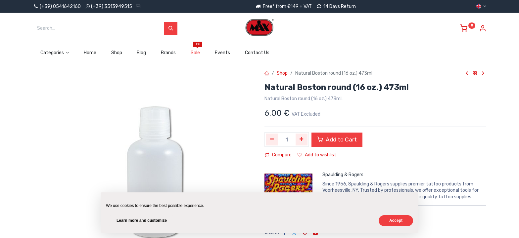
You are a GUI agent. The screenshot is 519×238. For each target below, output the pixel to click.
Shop (282, 73)
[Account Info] (482, 29)
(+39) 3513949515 (111, 6)
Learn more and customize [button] (142, 220)
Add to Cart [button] (337, 139)
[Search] (170, 28)
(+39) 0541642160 (57, 6)
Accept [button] (395, 220)
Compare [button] (278, 155)
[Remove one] (272, 139)
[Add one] (302, 139)
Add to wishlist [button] (317, 155)
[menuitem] (90, 52)
